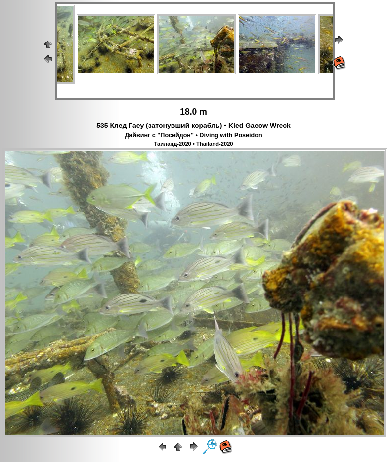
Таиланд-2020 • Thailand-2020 (193, 144)
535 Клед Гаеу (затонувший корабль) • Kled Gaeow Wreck (193, 125)
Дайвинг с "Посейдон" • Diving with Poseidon (193, 135)
